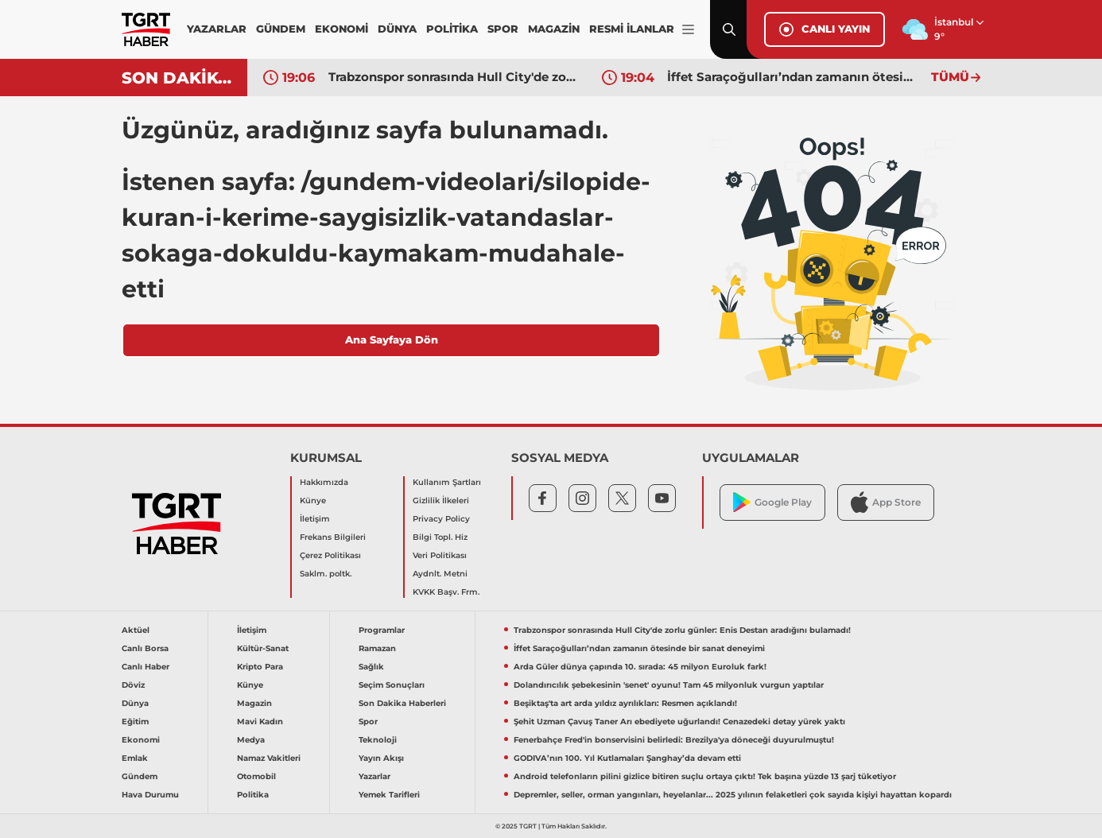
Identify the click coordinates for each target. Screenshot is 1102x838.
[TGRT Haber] (146, 29)
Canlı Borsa (145, 648)
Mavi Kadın (260, 721)
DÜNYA (397, 28)
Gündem (139, 776)
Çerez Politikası (330, 555)
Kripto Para (260, 666)
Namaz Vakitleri (269, 758)
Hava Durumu (150, 795)
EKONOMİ (341, 28)
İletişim (315, 519)
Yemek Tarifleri (389, 795)
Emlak (135, 758)
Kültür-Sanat (263, 648)
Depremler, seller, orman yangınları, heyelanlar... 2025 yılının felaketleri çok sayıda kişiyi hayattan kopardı (733, 795)
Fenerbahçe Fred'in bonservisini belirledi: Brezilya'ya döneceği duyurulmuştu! (674, 740)
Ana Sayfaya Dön (391, 339)
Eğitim (135, 721)
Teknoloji (378, 740)
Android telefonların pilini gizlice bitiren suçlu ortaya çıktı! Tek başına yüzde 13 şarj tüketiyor (705, 776)
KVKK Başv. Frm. (446, 592)
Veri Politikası (440, 555)
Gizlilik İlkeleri (441, 500)
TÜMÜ (955, 76)
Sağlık (371, 666)
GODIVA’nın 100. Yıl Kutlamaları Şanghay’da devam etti (627, 758)
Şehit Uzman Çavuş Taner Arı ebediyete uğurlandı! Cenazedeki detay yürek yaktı (679, 721)
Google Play (772, 502)
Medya (251, 740)
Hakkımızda (324, 482)
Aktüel (135, 630)
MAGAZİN (554, 28)
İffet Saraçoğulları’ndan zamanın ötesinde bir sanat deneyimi (792, 76)
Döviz (133, 685)
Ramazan (377, 648)
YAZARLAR (216, 28)
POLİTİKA (452, 28)
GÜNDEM (280, 28)
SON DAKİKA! (178, 77)
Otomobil (256, 776)
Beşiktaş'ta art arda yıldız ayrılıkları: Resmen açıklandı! (625, 703)
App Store (886, 502)
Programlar (382, 630)
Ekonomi (141, 740)
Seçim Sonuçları (392, 685)
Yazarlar (374, 776)
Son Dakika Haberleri (402, 703)
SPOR (502, 28)
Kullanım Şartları (447, 482)
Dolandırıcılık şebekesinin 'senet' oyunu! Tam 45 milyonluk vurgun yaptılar (669, 685)
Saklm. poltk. (325, 573)
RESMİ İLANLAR (631, 28)
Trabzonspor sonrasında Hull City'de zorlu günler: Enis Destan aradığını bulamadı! (453, 76)
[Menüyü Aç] (688, 30)
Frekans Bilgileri (333, 537)
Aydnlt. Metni (440, 573)
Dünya (135, 703)
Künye (313, 500)
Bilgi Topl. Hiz (440, 537)
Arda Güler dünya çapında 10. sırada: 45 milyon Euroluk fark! (640, 666)
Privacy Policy (441, 519)
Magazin (254, 703)
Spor (368, 721)
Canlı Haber (145, 666)
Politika (253, 795)
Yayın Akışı (381, 758)
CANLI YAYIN (824, 29)
